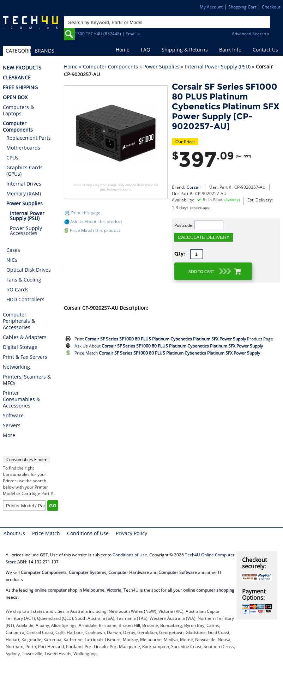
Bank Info (230, 49)
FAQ (145, 49)
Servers (11, 425)
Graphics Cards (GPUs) (24, 170)
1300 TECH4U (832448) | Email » (107, 34)
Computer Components (110, 66)
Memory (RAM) (23, 193)
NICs (11, 259)
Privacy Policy (131, 533)
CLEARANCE (17, 77)
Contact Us (265, 49)
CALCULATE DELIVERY (204, 237)
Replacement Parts (28, 137)
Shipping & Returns (185, 49)
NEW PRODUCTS (22, 68)
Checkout (271, 7)
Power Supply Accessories (26, 230)
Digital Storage (20, 347)
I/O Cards (17, 289)
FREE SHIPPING (20, 87)
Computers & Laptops (18, 110)
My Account (211, 7)
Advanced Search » (250, 34)
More (9, 435)
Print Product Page (173, 339)
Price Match (167, 353)
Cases (13, 250)
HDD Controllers (25, 299)
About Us (14, 533)
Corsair (194, 187)
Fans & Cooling (23, 279)
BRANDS (44, 50)
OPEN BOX (15, 97)
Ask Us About (168, 346)
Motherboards (23, 147)
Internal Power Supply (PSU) (218, 66)
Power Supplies (161, 66)
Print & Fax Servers (25, 357)
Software (13, 415)
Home (123, 49)
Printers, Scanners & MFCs (27, 380)
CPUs (12, 157)
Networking (16, 367)
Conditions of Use (88, 533)
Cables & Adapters (25, 337)
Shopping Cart (242, 7)
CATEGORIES (18, 50)
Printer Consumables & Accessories (21, 399)
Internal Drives (23, 183)
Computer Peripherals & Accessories (19, 321)
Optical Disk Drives (28, 269)
